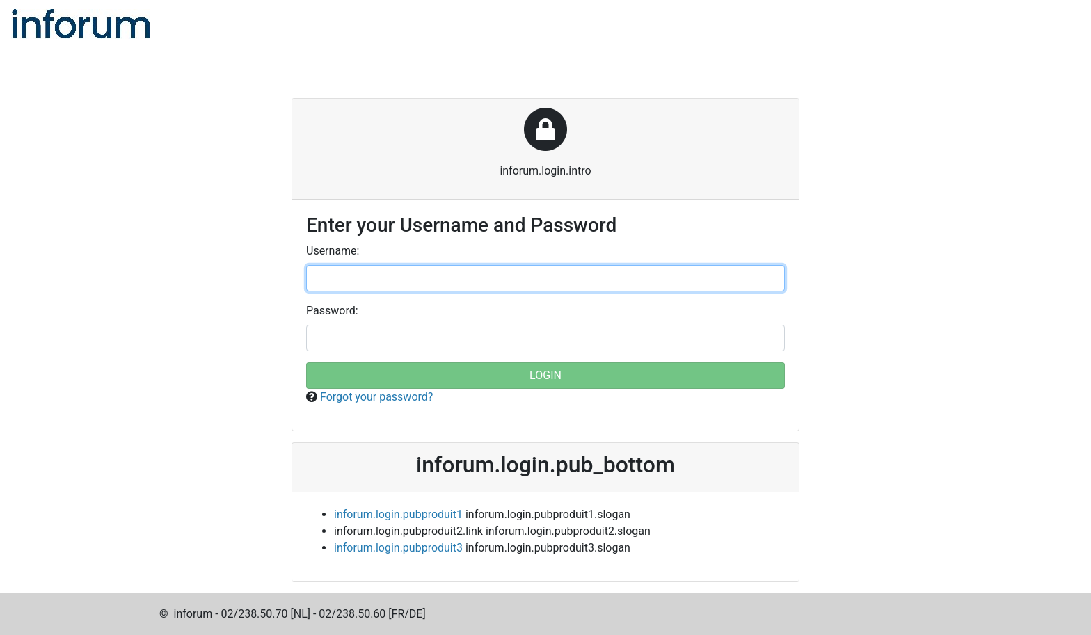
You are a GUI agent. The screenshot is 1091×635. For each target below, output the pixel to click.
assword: (332, 310)
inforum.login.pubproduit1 (398, 514)
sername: (332, 250)
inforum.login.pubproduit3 (398, 547)
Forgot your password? (376, 396)
